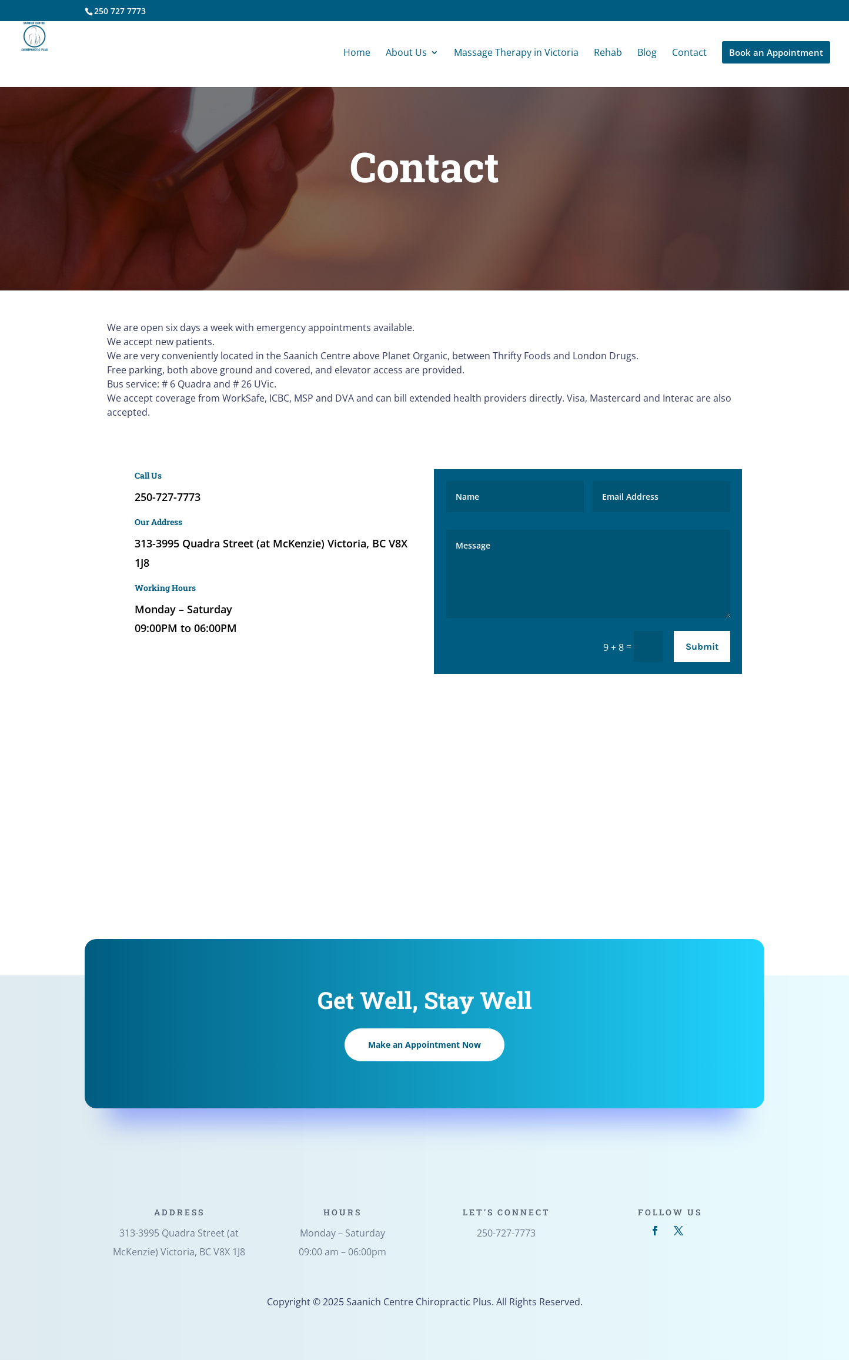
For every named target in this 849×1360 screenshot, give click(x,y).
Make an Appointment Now (424, 1044)
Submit (702, 646)
